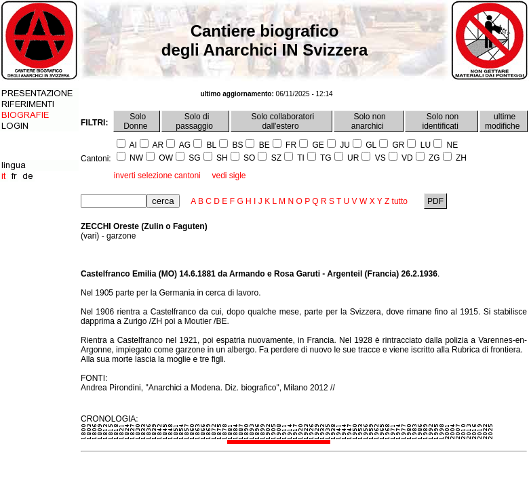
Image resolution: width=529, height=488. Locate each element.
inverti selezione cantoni (157, 175)
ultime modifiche (503, 121)
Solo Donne (136, 121)
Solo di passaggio (195, 121)
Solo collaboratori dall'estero (281, 121)
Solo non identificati (442, 121)
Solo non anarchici (368, 121)
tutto (400, 201)
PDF (435, 201)
